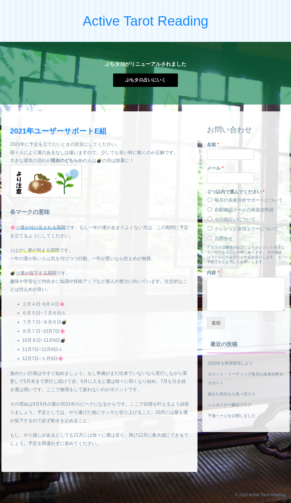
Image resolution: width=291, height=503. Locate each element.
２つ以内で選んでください (236, 191)
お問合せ (224, 238)
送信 (216, 322)
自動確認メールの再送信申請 (244, 209)
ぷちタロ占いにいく (145, 79)
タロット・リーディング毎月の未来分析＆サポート (245, 378)
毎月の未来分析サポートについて (249, 200)
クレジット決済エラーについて (246, 228)
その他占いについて (235, 219)
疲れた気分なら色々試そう (231, 394)
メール (215, 168)
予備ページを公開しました (231, 415)
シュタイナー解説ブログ (229, 404)
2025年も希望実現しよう (230, 363)
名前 (213, 144)
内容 (213, 272)
